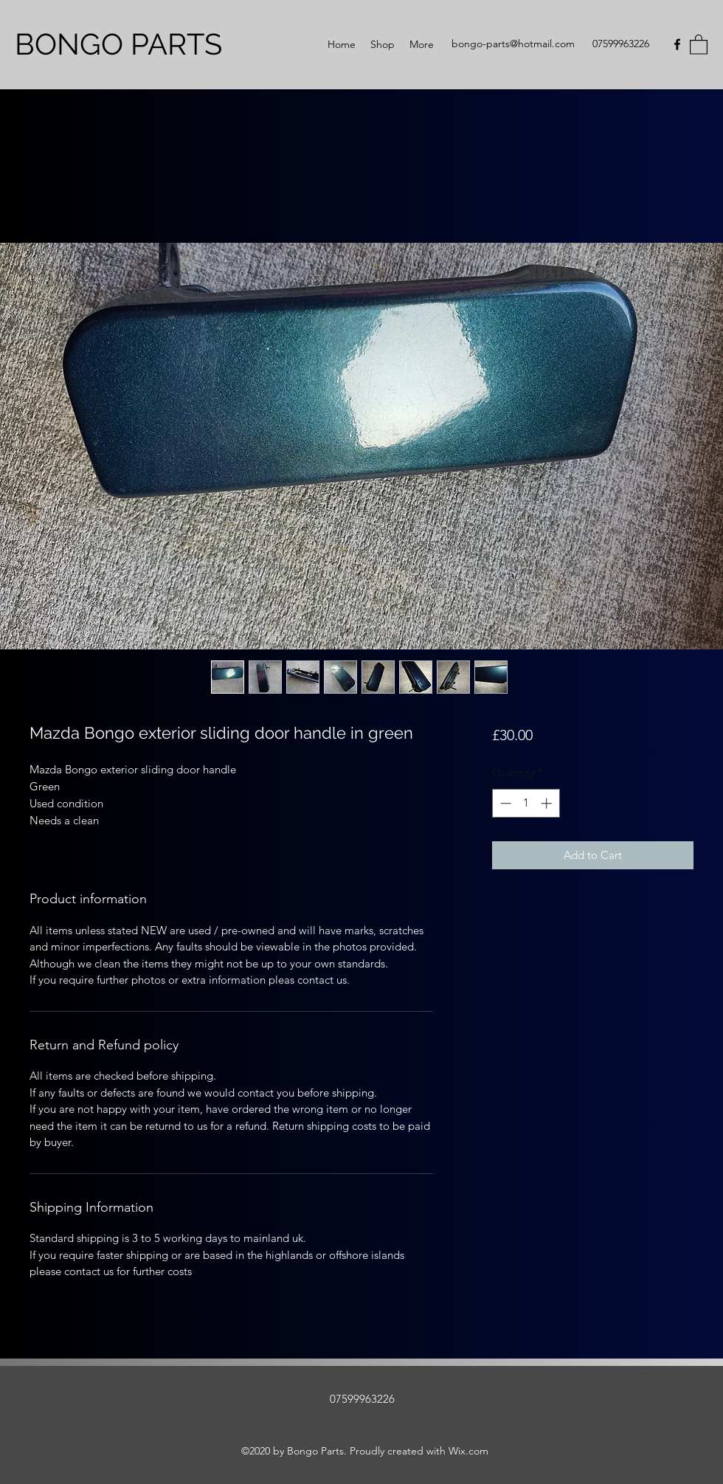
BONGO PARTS (118, 44)
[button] (699, 44)
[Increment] (548, 803)
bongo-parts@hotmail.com (513, 43)
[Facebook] (677, 44)
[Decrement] (504, 803)
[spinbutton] (525, 803)
